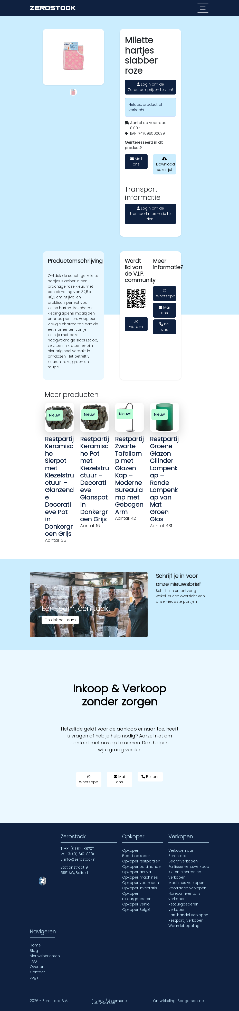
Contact (37, 972)
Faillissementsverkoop (188, 866)
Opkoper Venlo (136, 904)
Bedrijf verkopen (183, 861)
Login (35, 977)
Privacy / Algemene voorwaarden (109, 1001)
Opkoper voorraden (140, 882)
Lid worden (136, 324)
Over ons (38, 966)
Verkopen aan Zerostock (181, 853)
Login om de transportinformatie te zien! (150, 214)
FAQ (33, 961)
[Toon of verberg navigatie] (203, 8)
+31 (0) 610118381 (80, 854)
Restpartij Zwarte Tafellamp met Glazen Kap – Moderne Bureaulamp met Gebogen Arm (129, 475)
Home (35, 945)
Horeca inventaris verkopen (184, 896)
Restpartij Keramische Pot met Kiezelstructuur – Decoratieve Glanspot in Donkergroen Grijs (94, 479)
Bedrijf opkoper (136, 855)
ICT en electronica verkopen (184, 874)
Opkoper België (136, 909)
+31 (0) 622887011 (79, 848)
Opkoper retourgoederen (136, 896)
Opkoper (130, 850)
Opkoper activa (136, 871)
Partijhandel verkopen (188, 915)
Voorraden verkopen (187, 888)
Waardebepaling (183, 925)
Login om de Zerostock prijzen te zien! (150, 87)
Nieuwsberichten (45, 955)
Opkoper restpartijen (141, 861)
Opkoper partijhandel (141, 866)
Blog (34, 950)
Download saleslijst (165, 164)
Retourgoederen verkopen (183, 907)
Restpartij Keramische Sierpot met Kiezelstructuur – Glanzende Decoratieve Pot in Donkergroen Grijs (59, 486)
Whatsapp (165, 294)
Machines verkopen (186, 882)
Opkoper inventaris (139, 888)
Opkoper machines (140, 877)
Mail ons (136, 161)
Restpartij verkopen (186, 920)
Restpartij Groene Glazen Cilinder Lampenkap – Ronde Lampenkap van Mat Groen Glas (164, 479)
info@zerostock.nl (80, 859)
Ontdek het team (60, 619)
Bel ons (164, 326)
